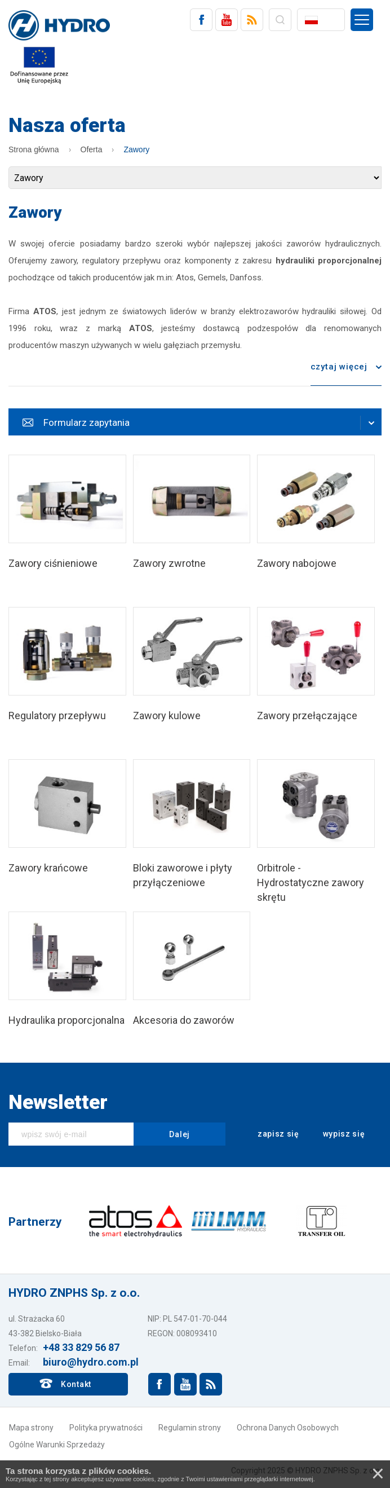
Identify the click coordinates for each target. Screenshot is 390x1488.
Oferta (92, 149)
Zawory (136, 149)
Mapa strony (31, 1427)
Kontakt (76, 1384)
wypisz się (336, 1134)
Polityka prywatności (106, 1427)
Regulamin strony (189, 1427)
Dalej (179, 1134)
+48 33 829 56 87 (81, 1347)
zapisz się (270, 1134)
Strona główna (33, 149)
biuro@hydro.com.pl (91, 1362)
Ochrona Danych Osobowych (288, 1427)
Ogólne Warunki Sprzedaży (57, 1444)
